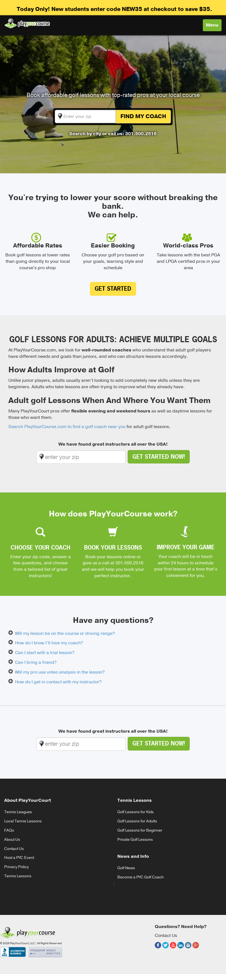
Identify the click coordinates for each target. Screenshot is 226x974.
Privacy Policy (16, 866)
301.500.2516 (129, 563)
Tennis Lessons (17, 876)
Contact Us (14, 848)
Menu (214, 26)
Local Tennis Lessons (23, 821)
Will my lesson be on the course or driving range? (65, 633)
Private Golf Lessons (135, 839)
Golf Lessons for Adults (137, 821)
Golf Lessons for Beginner (139, 830)
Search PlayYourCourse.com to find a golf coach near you (66, 427)
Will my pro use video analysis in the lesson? (60, 672)
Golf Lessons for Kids (135, 812)
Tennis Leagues (18, 812)
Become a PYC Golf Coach (140, 877)
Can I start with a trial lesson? (45, 653)
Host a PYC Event (19, 857)
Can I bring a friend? (36, 662)
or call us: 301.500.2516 (129, 134)
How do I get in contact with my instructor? (58, 682)
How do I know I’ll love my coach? (49, 643)
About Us (12, 839)
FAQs (9, 830)
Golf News (126, 868)
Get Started (113, 288)
